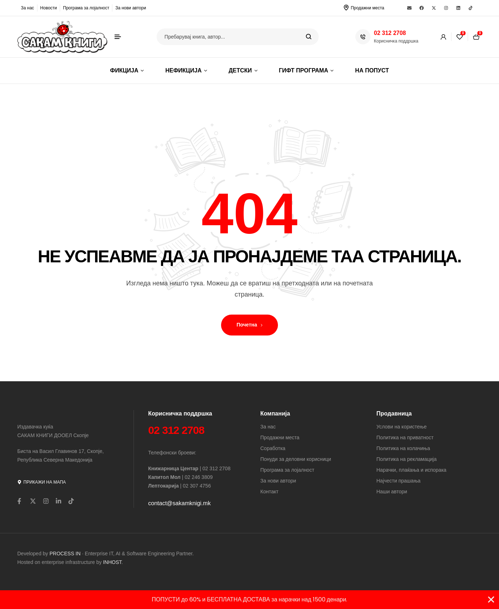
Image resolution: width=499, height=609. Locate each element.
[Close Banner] (491, 599)
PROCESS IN (66, 553)
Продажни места (367, 7)
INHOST (112, 562)
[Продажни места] (346, 7)
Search (309, 36)
